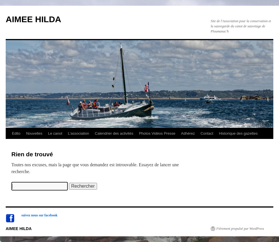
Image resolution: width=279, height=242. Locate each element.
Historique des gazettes (238, 133)
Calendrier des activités (114, 133)
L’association (78, 133)
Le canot (55, 133)
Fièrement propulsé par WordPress (240, 229)
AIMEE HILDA (33, 19)
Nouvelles (34, 133)
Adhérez (188, 133)
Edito (16, 133)
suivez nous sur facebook (39, 215)
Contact (206, 133)
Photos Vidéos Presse (157, 133)
